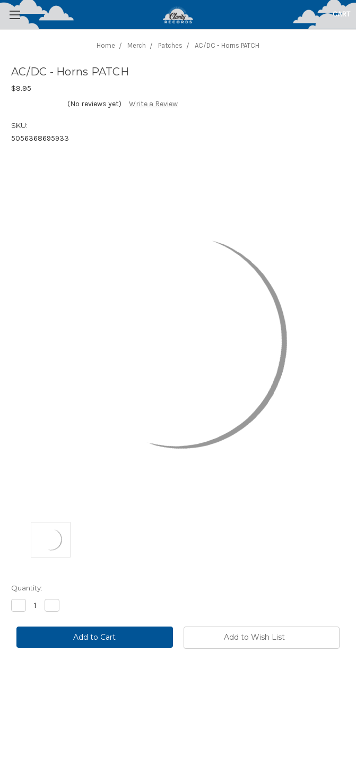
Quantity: (26, 588)
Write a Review (153, 103)
